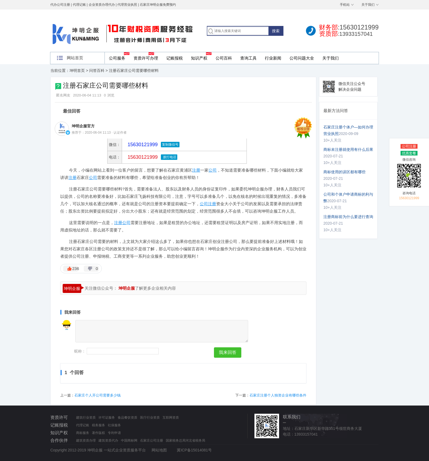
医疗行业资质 (150, 417)
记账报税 (174, 58)
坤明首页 (77, 70)
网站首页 (75, 57)
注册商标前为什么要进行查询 (348, 217)
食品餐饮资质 (127, 417)
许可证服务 (106, 417)
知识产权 (199, 58)
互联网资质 (171, 417)
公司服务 (117, 58)
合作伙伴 (59, 440)
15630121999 (142, 157)
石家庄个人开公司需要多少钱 (97, 395)
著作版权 (98, 433)
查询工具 (248, 58)
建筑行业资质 (86, 417)
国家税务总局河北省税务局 (185, 440)
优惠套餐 (409, 153)
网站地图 (159, 450)
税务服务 (98, 425)
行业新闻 (273, 58)
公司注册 (409, 146)
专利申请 (114, 433)
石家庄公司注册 (151, 440)
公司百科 (224, 58)
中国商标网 (129, 440)
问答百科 (97, 70)
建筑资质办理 (86, 440)
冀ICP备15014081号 (194, 450)
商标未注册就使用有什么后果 (348, 149)
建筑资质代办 (108, 440)
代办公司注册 (60, 5)
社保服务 (114, 425)
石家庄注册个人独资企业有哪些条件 (278, 395)
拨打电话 (169, 157)
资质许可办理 (146, 58)
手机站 (345, 5)
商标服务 (82, 433)
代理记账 (82, 425)
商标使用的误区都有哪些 (344, 172)
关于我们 (368, 5)
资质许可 (59, 417)
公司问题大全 (301, 58)
